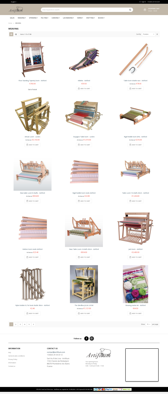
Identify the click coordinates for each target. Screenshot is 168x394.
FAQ (9, 352)
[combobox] (84, 10)
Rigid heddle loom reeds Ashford (84, 193)
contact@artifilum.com (56, 352)
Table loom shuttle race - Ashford (135, 81)
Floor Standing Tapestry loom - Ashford (32, 81)
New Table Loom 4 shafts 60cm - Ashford (84, 249)
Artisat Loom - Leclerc (32, 137)
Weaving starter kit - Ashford (135, 305)
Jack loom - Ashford (135, 249)
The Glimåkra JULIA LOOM (84, 305)
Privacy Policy (12, 359)
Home (10, 23)
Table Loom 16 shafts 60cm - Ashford (135, 193)
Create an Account (154, 2)
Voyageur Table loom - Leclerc (84, 137)
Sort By (138, 34)
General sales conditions (16, 356)
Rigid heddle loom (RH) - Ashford (135, 137)
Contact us (11, 366)
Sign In (144, 2)
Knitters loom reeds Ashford (32, 249)
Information (12, 363)
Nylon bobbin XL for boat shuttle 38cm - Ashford (32, 305)
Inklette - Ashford (84, 81)
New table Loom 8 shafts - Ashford (32, 193)
